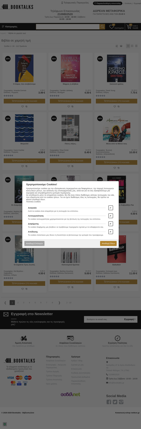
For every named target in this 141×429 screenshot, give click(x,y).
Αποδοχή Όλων (108, 243)
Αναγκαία (32, 208)
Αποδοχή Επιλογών (34, 243)
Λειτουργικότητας (36, 216)
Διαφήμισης (33, 224)
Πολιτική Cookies (33, 202)
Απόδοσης (33, 232)
